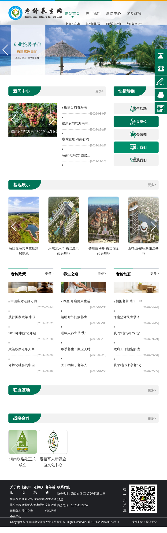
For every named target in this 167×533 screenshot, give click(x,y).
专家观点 (39, 511)
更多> (99, 97)
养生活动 (50, 505)
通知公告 (27, 505)
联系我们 (138, 166)
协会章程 (15, 511)
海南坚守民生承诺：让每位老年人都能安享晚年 (129, 323)
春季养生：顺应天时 (75, 355)
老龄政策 (134, 13)
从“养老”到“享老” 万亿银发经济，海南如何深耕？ (129, 371)
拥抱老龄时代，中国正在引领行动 (131, 307)
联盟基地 (113, 24)
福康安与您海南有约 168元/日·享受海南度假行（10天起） (77, 129)
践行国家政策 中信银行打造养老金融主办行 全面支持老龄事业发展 (24, 323)
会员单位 (138, 128)
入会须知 (138, 141)
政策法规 (39, 505)
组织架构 (15, 517)
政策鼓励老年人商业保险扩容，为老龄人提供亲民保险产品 (24, 355)
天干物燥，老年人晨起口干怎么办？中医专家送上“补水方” (77, 371)
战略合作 (134, 24)
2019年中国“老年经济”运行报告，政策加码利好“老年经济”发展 (24, 339)
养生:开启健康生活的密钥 (79, 307)
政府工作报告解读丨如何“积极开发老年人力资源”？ (129, 355)
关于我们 (92, 13)
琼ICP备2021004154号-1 (103, 528)
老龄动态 (27, 511)
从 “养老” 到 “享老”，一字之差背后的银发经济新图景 (129, 339)
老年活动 (72, 24)
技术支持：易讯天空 (144, 528)
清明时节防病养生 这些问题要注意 (77, 323)
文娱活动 (50, 511)
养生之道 (27, 517)
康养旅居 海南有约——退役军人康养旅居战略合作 (77, 145)
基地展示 (92, 24)
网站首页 (72, 13)
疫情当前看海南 (75, 114)
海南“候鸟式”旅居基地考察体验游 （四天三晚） (77, 162)
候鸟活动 (50, 517)
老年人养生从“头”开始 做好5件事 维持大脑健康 (77, 339)
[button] (5, 53)
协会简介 (15, 505)
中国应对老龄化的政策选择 (26, 307)
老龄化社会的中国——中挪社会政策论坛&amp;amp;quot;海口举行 (24, 371)
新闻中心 (113, 13)
